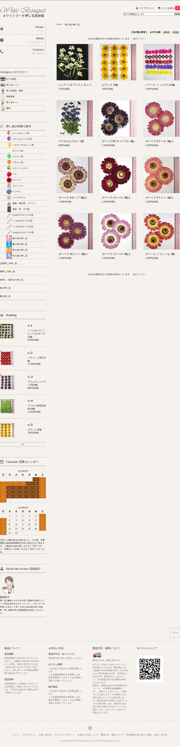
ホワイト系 (14, 150)
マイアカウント (146, 8)
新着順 (176, 32)
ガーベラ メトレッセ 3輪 (160, 254)
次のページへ (139, 38)
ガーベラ (13, 180)
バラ (11, 174)
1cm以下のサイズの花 (19, 215)
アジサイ (13, 191)
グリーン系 (14, 156)
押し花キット (9, 102)
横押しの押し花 (7, 271)
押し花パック (9, 84)
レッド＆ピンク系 (17, 133)
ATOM (163, 734)
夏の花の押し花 (16, 244)
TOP (58, 24)
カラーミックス (16, 168)
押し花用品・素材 (11, 90)
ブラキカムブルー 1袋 (71, 141)
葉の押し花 (5, 288)
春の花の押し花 (16, 238)
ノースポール (15, 197)
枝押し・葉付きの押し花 (11, 279)
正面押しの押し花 (8, 263)
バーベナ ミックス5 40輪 (160, 84)
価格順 (166, 32)
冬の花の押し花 (16, 255)
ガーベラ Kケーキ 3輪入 (116, 197)
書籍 (5, 108)
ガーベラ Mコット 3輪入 (73, 254)
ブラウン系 (14, 162)
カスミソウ (14, 185)
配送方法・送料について (112, 734)
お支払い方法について (87, 734)
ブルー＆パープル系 (19, 139)
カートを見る (170, 8)
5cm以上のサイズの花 (20, 232)
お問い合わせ (45, 734)
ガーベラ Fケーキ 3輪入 (159, 141)
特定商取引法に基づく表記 (139, 734)
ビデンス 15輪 (110, 84)
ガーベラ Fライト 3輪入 (159, 197)
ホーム (16, 734)
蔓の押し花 (5, 296)
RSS (156, 734)
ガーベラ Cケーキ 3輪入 (116, 254)
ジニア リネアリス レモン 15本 (76, 84)
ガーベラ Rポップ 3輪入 (72, 197)
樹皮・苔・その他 (17, 209)
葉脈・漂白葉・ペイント (21, 203)
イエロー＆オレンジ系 (20, 145)
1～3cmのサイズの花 (19, 220)
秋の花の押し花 (72, 24)
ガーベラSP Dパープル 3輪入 (119, 141)
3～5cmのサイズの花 (19, 226)
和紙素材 (7, 96)
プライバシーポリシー (64, 734)
